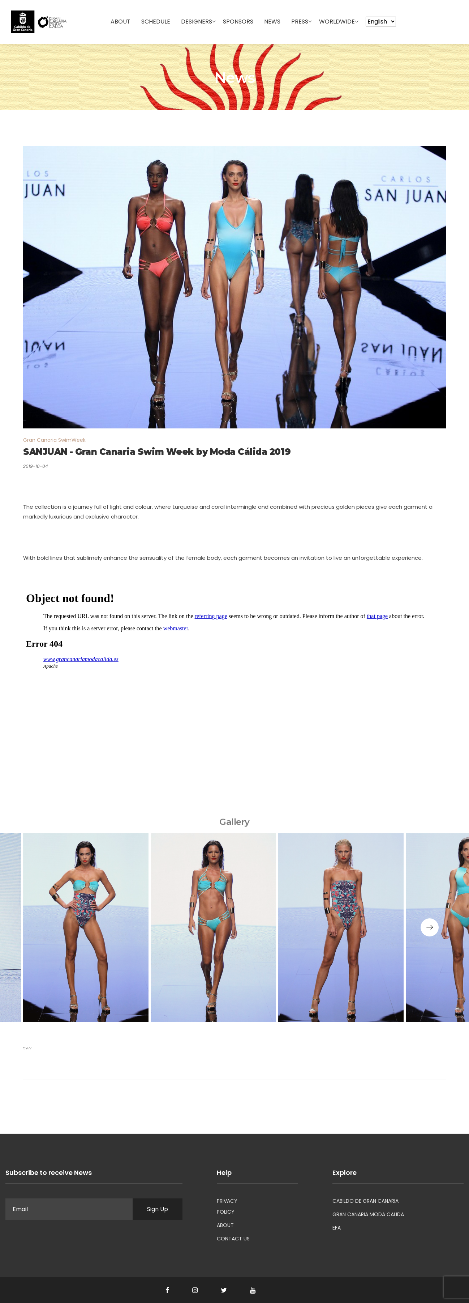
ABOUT (225, 1225)
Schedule (155, 21)
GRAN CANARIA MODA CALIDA (368, 1214)
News (272, 21)
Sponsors (238, 21)
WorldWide (337, 21)
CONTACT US (233, 1238)
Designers (196, 21)
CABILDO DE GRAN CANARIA (365, 1201)
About (120, 21)
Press (299, 21)
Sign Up (157, 1209)
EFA (336, 1227)
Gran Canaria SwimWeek (54, 440)
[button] (430, 927)
